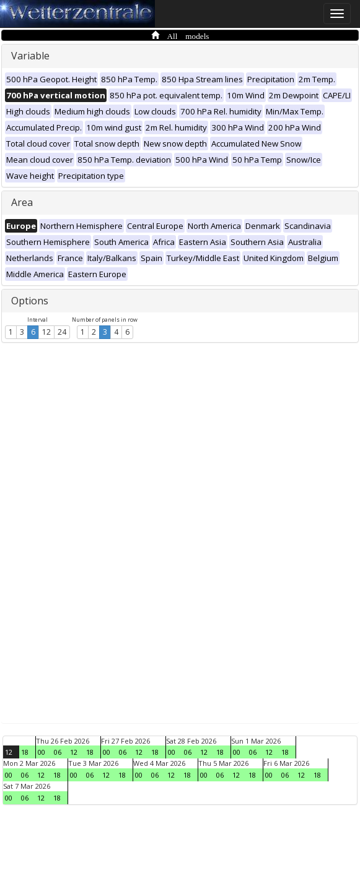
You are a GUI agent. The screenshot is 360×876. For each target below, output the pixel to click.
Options (29, 300)
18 (25, 752)
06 (57, 752)
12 (46, 332)
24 (62, 332)
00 (41, 752)
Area (22, 202)
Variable (30, 55)
